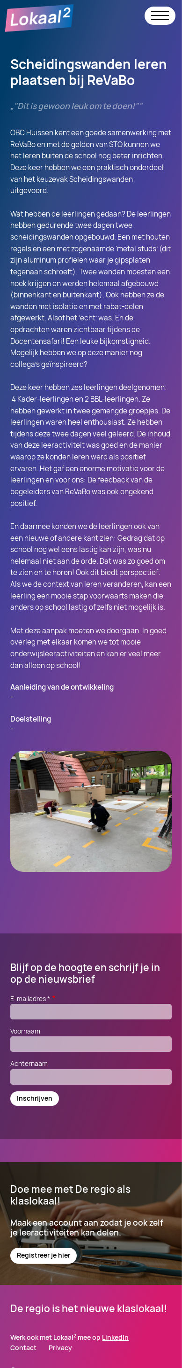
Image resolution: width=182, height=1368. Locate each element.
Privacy (60, 1348)
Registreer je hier (43, 1255)
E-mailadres (33, 998)
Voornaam (25, 1030)
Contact (23, 1348)
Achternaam (29, 1063)
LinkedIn (115, 1337)
